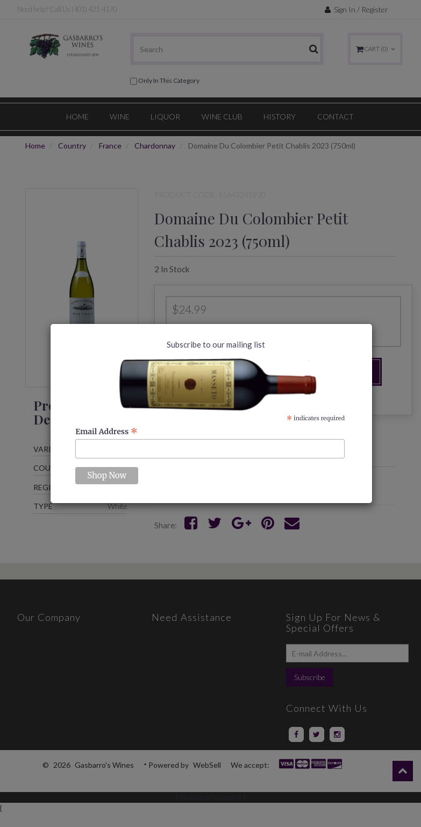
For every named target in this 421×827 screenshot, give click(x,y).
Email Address (106, 431)
